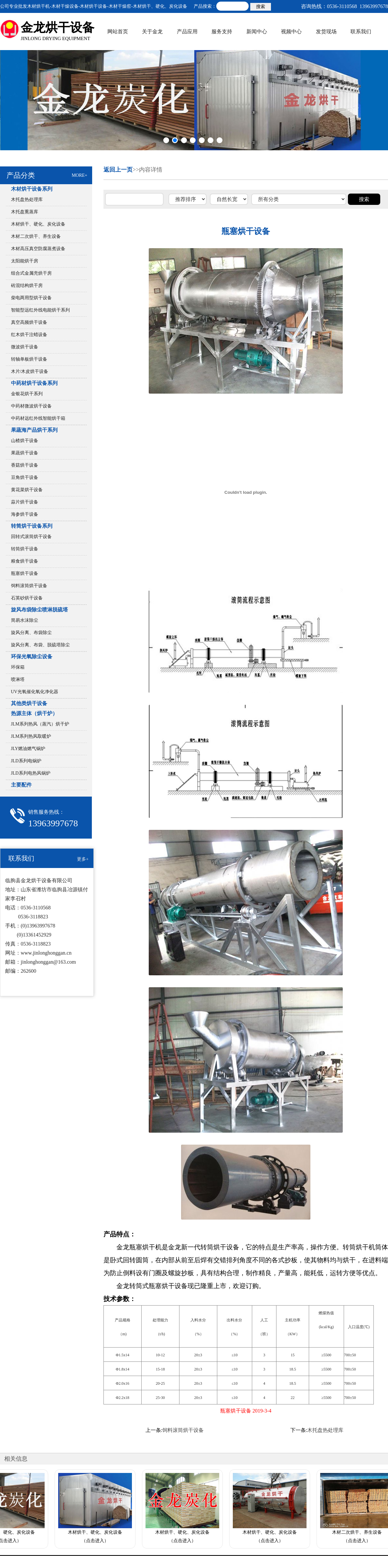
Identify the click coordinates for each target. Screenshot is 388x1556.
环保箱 (18, 667)
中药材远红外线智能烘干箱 (38, 418)
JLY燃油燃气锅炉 (28, 748)
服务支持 (221, 31)
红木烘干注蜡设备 (29, 334)
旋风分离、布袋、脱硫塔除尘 (40, 644)
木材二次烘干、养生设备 (36, 236)
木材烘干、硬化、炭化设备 (38, 224)
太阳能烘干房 (24, 261)
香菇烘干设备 (24, 465)
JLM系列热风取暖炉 (31, 736)
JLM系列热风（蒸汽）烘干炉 (40, 724)
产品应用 (187, 31)
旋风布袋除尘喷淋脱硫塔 (39, 609)
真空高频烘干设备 (29, 322)
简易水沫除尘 (24, 620)
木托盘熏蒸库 (24, 211)
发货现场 (326, 31)
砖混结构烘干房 (27, 285)
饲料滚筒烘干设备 (29, 585)
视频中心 (291, 31)
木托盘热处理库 (27, 199)
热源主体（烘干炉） (34, 713)
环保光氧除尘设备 (31, 656)
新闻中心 (256, 31)
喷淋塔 (18, 679)
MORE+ (79, 175)
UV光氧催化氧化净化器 (34, 691)
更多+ (83, 859)
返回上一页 (118, 169)
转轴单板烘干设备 (29, 359)
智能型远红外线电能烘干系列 (40, 310)
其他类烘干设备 (29, 703)
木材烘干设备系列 (31, 189)
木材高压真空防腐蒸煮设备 (38, 248)
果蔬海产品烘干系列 (34, 430)
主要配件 (21, 785)
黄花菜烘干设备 (27, 489)
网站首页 (117, 31)
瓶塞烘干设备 (24, 573)
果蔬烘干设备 (24, 452)
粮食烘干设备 (24, 561)
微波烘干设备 (24, 346)
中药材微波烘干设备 (31, 406)
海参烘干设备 (24, 514)
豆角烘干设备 (24, 477)
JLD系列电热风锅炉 (33, 773)
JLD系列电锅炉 (26, 760)
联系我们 (360, 31)
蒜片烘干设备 (24, 502)
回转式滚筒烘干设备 (31, 536)
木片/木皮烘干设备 (29, 371)
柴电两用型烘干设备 (31, 297)
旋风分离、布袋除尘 (31, 632)
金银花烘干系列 (27, 393)
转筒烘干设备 (24, 548)
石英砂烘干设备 (27, 598)
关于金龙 (152, 31)
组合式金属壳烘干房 (31, 273)
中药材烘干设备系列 (34, 383)
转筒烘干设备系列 (31, 526)
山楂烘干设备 (24, 440)
